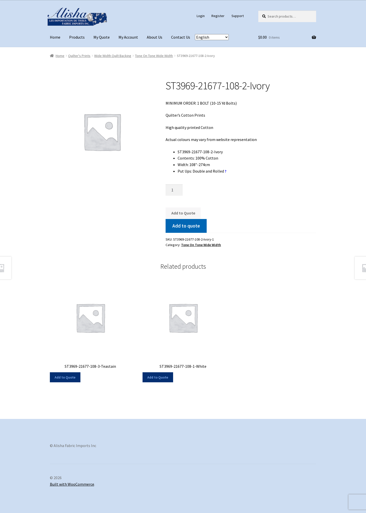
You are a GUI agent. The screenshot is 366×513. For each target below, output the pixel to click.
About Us (154, 37)
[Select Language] (212, 37)
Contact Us (180, 37)
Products (77, 37)
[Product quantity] (174, 190)
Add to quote (186, 226)
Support (237, 16)
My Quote (101, 37)
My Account (128, 37)
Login (201, 16)
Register (217, 16)
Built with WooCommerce (72, 484)
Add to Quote (183, 212)
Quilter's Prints (79, 55)
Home (55, 37)
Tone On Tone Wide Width (154, 55)
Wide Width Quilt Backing (112, 55)
